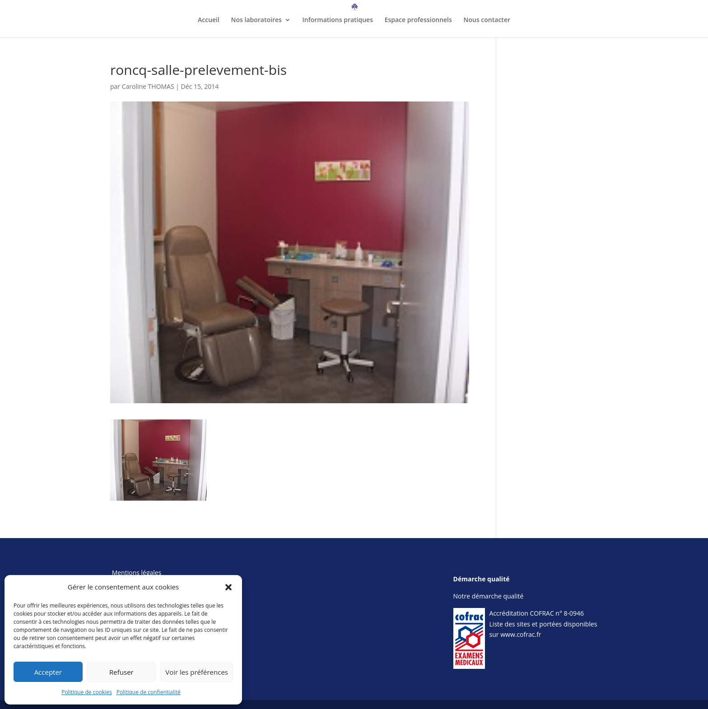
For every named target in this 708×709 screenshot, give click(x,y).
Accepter (48, 672)
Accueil (208, 20)
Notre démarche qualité (488, 596)
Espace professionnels (418, 20)
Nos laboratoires (256, 20)
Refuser (121, 672)
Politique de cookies (86, 692)
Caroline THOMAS (148, 86)
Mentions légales (137, 572)
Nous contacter (486, 20)
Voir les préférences (196, 672)
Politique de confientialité (148, 692)
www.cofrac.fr (520, 634)
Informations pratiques (338, 20)
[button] (228, 587)
